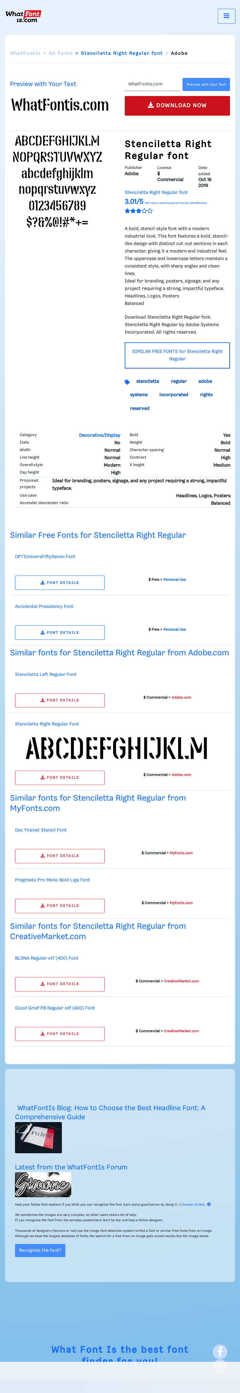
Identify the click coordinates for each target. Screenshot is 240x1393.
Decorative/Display (99, 435)
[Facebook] (220, 1351)
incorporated (173, 395)
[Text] (152, 84)
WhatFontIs (25, 53)
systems (139, 395)
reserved (139, 408)
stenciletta (147, 381)
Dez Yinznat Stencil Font (41, 830)
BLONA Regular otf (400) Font (46, 958)
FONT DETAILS (60, 583)
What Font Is (84, 1350)
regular (179, 381)
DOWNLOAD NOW (177, 105)
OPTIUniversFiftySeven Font (45, 556)
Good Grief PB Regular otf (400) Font (55, 1008)
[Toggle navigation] (226, 16)
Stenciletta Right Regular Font (47, 724)
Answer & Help (196, 1205)
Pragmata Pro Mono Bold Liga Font (52, 880)
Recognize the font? (40, 1250)
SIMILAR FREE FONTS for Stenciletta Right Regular (177, 355)
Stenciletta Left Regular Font (46, 674)
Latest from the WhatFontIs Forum (71, 1167)
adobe (205, 381)
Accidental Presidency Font (44, 606)
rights (206, 395)
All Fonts (61, 53)
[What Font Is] (23, 16)
